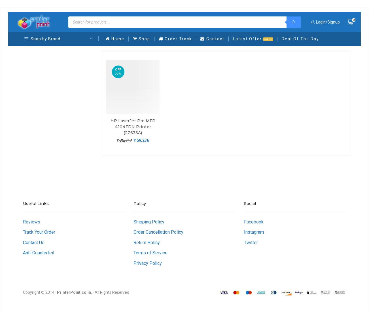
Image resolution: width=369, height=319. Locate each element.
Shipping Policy (148, 222)
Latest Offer (253, 39)
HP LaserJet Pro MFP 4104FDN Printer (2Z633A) (133, 126)
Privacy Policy (147, 263)
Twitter (251, 242)
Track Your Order (39, 232)
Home (115, 39)
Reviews (31, 222)
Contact (212, 39)
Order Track (175, 39)
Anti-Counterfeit (38, 252)
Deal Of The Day (300, 39)
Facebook (254, 222)
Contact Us (33, 242)
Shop (141, 39)
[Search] (294, 22)
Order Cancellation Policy (158, 232)
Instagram (254, 232)
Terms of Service (150, 252)
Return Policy (146, 242)
